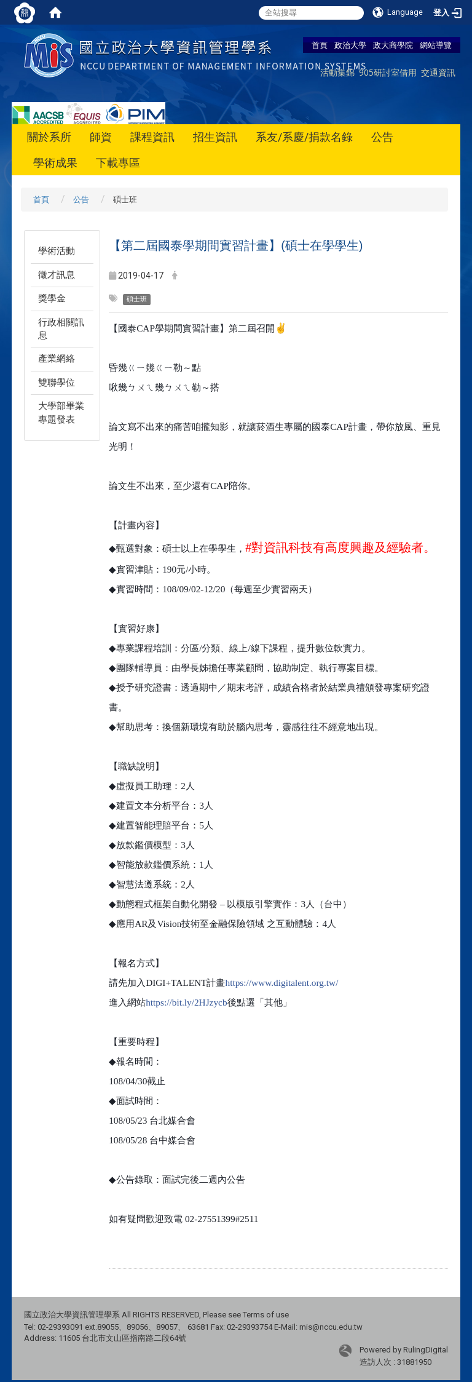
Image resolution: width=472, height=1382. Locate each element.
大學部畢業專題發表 (61, 412)
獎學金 (52, 298)
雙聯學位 (56, 382)
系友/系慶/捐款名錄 (304, 136)
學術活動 (56, 250)
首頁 (320, 44)
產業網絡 (56, 358)
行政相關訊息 (61, 329)
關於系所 (49, 136)
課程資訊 (152, 136)
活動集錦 (337, 72)
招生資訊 (215, 136)
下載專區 (118, 162)
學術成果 (55, 162)
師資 (101, 136)
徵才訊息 (56, 274)
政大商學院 (393, 44)
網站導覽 (436, 44)
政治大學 (350, 44)
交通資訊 (438, 72)
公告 (382, 136)
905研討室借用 (388, 72)
